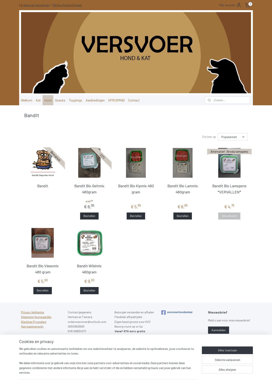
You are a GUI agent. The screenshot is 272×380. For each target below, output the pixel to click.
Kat (38, 100)
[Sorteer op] (233, 136)
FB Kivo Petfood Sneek (67, 5)
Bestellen (89, 216)
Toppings (75, 100)
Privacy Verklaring (32, 312)
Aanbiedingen (95, 100)
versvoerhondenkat (177, 312)
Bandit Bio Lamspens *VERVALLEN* (229, 188)
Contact (134, 100)
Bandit (42, 185)
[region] (108, 363)
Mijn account (230, 5)
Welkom (26, 100)
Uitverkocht (229, 216)
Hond (48, 100)
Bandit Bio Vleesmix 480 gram (43, 268)
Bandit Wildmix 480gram (89, 268)
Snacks (60, 100)
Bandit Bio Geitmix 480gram (89, 188)
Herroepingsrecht (32, 326)
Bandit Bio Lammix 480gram (182, 188)
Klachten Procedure (33, 322)
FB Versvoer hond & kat (34, 5)
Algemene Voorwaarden (36, 317)
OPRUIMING (116, 100)
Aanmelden (218, 330)
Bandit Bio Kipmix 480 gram (136, 188)
